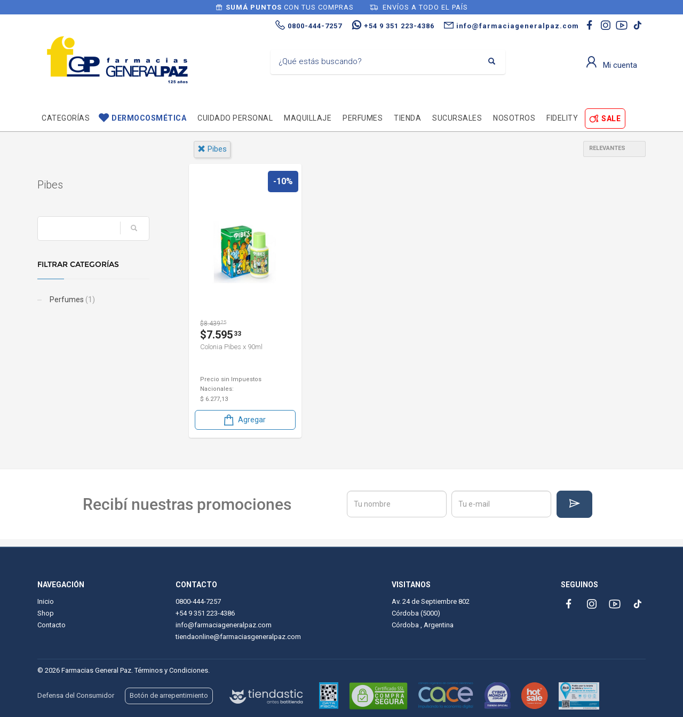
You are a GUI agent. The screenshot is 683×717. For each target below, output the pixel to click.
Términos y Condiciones (171, 670)
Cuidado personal (235, 118)
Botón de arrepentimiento (169, 695)
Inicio (45, 601)
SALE (611, 118)
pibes (212, 149)
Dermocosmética (149, 118)
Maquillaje (307, 118)
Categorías (66, 118)
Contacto (51, 625)
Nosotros (514, 118)
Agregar (244, 420)
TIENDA (407, 118)
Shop (45, 613)
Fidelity (562, 118)
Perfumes (363, 118)
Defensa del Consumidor (75, 695)
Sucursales (457, 118)
